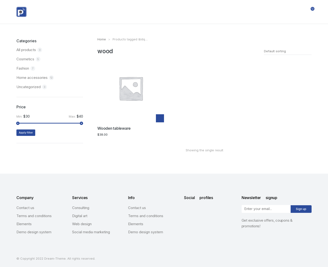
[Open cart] (309, 12)
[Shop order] (288, 51)
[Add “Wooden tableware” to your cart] (160, 118)
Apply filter (26, 132)
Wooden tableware (114, 127)
